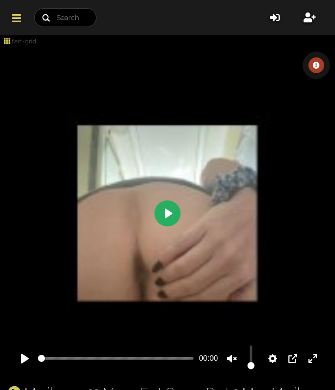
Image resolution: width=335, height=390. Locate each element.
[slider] (116, 358)
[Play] (25, 358)
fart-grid (20, 41)
